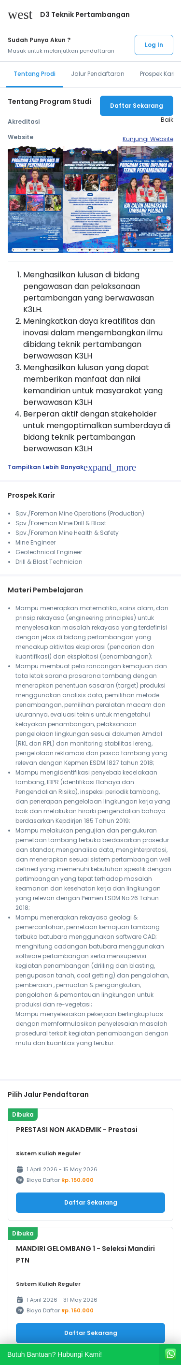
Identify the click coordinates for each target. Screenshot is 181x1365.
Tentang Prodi (35, 74)
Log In (154, 45)
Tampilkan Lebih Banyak (72, 467)
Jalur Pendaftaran (98, 74)
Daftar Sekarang (136, 105)
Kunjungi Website (148, 139)
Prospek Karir (158, 74)
